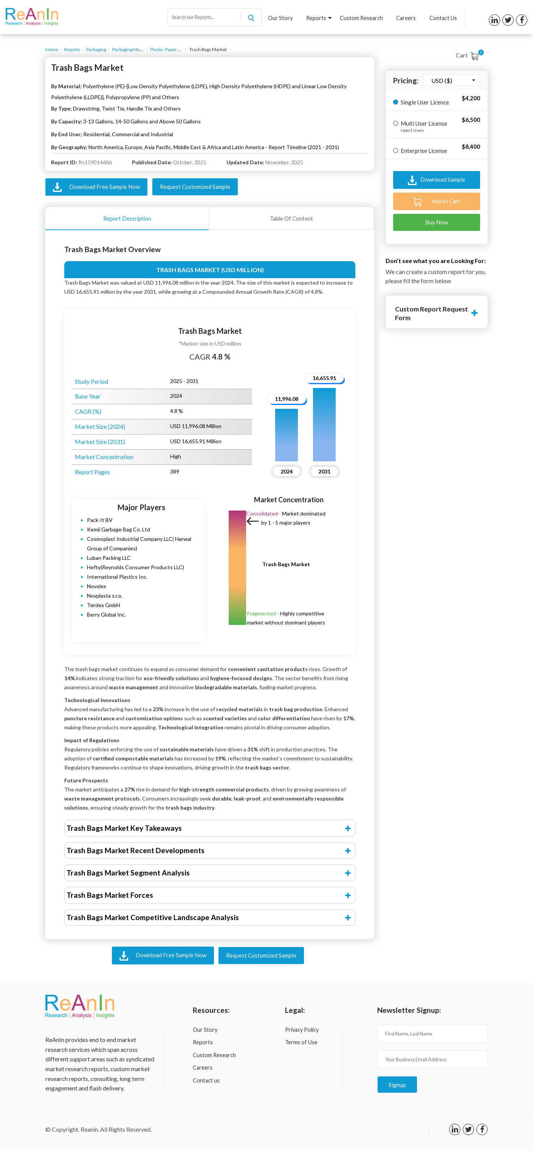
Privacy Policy (302, 1030)
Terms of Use (301, 1043)
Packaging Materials (132, 49)
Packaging (96, 49)
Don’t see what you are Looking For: (436, 260)
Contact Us (443, 18)
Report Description (127, 218)
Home (51, 49)
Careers (406, 18)
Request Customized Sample (195, 186)
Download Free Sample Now (96, 187)
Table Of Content (291, 218)
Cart (469, 55)
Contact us (206, 1081)
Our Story (280, 18)
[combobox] (451, 80)
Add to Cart (436, 201)
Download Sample (436, 180)
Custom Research (361, 18)
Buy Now (436, 222)
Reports (318, 18)
